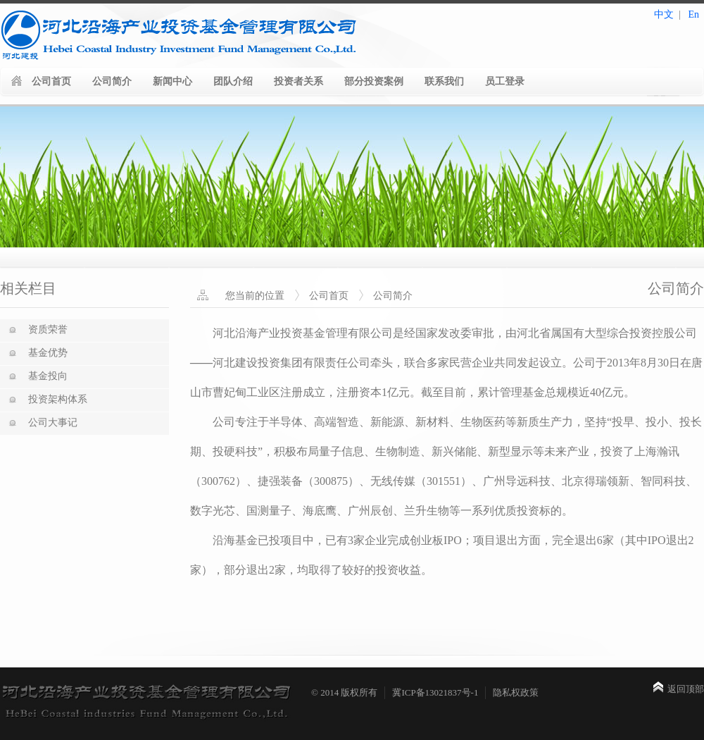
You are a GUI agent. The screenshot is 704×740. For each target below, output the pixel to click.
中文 (664, 14)
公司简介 (112, 81)
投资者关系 (298, 81)
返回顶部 (685, 689)
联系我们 (444, 81)
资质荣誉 (48, 329)
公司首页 (51, 81)
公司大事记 (52, 422)
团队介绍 (233, 81)
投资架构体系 (57, 399)
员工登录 (504, 81)
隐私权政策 (516, 692)
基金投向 (48, 376)
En (693, 14)
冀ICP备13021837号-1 (435, 692)
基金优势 (48, 352)
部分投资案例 (373, 81)
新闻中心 (172, 81)
